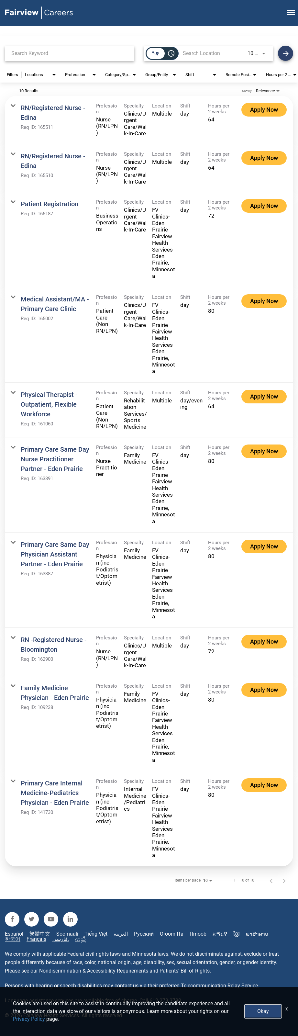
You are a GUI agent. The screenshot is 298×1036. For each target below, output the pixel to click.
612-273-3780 (165, 1000)
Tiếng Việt (95, 934)
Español (14, 934)
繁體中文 (39, 934)
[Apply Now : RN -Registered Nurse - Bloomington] (264, 641)
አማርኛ (220, 934)
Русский (144, 934)
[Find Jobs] (285, 53)
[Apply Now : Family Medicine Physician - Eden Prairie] (264, 690)
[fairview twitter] (31, 919)
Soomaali (67, 934)
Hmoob (198, 934)
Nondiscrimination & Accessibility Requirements (93, 971)
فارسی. (60, 939)
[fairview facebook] (12, 919)
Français (36, 939)
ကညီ (80, 939)
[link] (149, 120)
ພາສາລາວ (257, 934)
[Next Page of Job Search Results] (284, 880)
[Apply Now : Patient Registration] (264, 206)
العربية (121, 934)
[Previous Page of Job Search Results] (271, 880)
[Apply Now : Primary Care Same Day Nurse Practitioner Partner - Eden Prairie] (264, 451)
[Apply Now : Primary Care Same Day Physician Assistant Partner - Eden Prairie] (264, 546)
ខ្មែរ (236, 934)
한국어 (12, 939)
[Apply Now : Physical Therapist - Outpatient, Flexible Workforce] (264, 396)
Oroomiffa (171, 934)
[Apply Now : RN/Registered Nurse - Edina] (264, 110)
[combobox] (69, 53)
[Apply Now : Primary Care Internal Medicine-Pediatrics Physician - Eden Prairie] (264, 785)
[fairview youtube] (51, 919)
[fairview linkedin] (70, 919)
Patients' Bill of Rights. (185, 971)
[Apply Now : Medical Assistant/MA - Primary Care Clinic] (264, 301)
